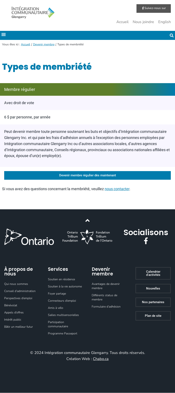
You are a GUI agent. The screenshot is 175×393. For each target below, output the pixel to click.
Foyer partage (57, 294)
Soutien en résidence (61, 280)
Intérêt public (12, 320)
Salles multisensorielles (63, 315)
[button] (3, 34)
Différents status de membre (104, 297)
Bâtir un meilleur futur (18, 327)
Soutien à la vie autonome (65, 287)
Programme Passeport (62, 334)
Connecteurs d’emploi (62, 301)
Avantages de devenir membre (106, 286)
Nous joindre (143, 22)
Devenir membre (43, 45)
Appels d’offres (14, 313)
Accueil (122, 22)
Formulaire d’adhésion (106, 307)
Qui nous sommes (16, 284)
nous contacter (117, 189)
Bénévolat (10, 306)
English (164, 22)
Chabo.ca (101, 358)
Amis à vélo (55, 308)
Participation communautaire (58, 324)
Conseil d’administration (20, 291)
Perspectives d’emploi (18, 298)
